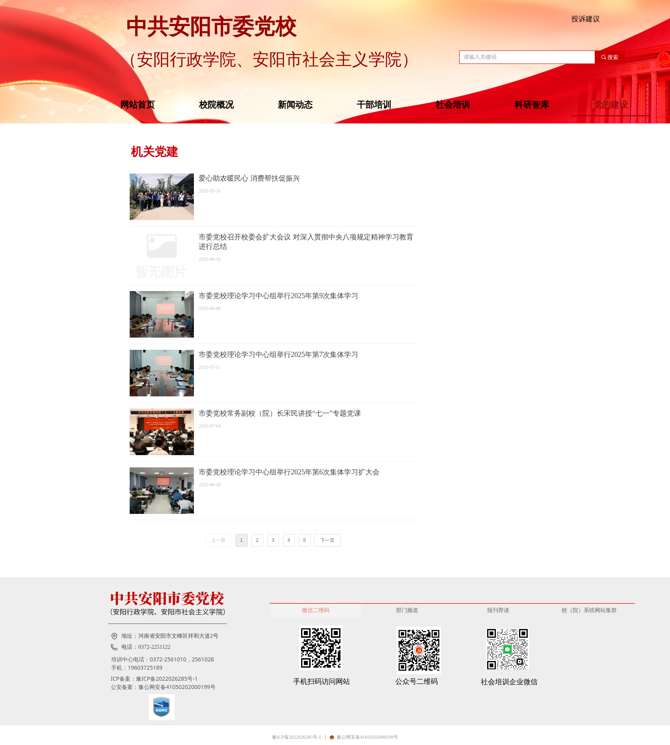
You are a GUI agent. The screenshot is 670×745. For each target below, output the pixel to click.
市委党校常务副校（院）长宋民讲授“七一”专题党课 (280, 413)
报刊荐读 (498, 610)
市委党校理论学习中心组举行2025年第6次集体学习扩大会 (289, 472)
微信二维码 (315, 610)
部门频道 (407, 610)
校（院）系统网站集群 (589, 610)
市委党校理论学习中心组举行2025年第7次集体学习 (278, 354)
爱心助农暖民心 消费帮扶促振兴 (249, 178)
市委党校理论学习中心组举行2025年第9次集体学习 (278, 296)
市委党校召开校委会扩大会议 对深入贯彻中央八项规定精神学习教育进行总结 (306, 241)
